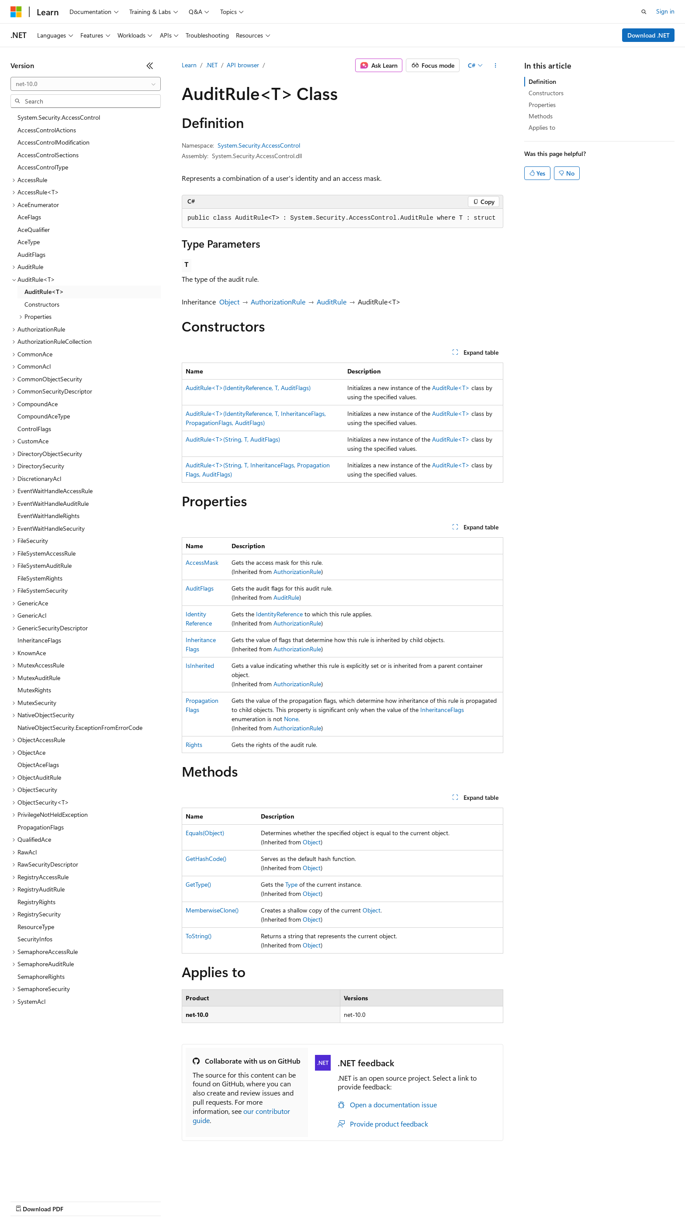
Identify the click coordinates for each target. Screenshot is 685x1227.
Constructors (546, 93)
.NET (212, 65)
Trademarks (362, 1200)
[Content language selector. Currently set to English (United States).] (50, 1180)
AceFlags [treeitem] (29, 217)
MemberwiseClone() (212, 910)
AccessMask (202, 562)
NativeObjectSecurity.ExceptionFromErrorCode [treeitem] (79, 727)
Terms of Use (319, 1200)
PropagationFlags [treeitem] (40, 827)
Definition (542, 81)
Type (291, 884)
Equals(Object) (205, 833)
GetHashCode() (206, 858)
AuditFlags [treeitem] (31, 254)
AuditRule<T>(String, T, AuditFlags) (233, 439)
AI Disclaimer (27, 1200)
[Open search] (644, 12)
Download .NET (648, 35)
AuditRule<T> (451, 388)
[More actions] (495, 66)
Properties (542, 104)
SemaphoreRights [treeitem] (41, 976)
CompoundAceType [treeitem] (43, 416)
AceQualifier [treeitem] (33, 229)
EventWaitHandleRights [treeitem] (48, 516)
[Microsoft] (16, 11)
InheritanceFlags (442, 709)
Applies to (542, 127)
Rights (194, 744)
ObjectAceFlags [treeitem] (38, 764)
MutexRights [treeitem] (34, 690)
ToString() (198, 936)
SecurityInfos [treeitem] (34, 939)
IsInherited (200, 665)
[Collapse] (150, 65)
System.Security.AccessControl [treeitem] (58, 117)
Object (229, 301)
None (291, 719)
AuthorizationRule (278, 301)
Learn (189, 65)
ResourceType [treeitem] (35, 927)
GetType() (198, 884)
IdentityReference (279, 614)
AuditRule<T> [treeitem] (44, 291)
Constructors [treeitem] (41, 304)
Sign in (665, 11)
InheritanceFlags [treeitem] (39, 640)
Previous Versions (79, 1200)
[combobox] (85, 84)
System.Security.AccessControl (259, 145)
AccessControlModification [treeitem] (53, 142)
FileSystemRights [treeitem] (39, 578)
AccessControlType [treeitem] (42, 167)
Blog (119, 1200)
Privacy (191, 1200)
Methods (541, 116)
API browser (243, 65)
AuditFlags (200, 588)
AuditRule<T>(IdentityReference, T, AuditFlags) (248, 388)
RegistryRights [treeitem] (36, 902)
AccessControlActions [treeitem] (46, 130)
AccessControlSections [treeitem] (48, 155)
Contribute (156, 1200)
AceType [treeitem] (28, 242)
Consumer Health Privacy (251, 1200)
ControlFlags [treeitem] (34, 429)
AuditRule (331, 301)
